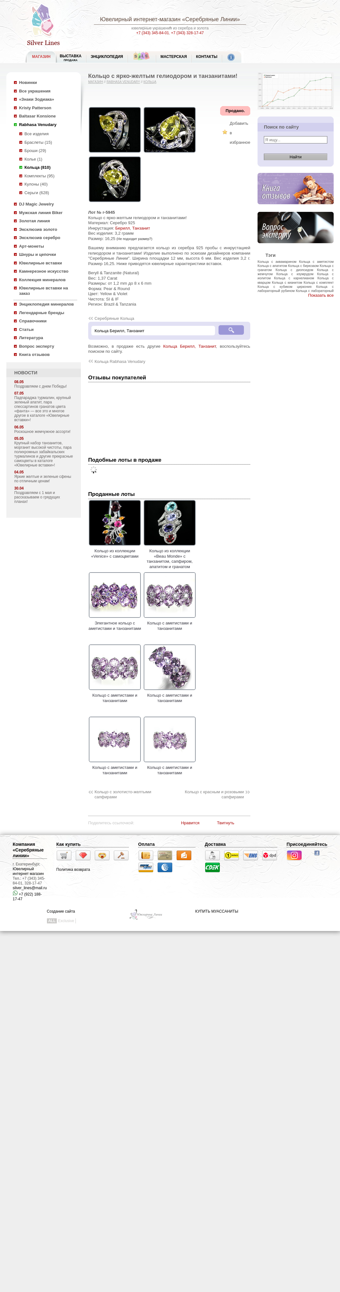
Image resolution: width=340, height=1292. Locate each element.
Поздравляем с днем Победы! (40, 386)
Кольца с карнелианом (294, 278)
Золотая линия (34, 220)
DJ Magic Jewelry (36, 204)
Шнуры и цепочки (37, 254)
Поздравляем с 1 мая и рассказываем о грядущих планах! (37, 497)
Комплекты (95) (39, 176)
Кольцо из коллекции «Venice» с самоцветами (115, 551)
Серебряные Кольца (114, 318)
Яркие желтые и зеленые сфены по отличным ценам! (42, 478)
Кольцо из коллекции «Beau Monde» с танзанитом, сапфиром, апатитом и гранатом (170, 556)
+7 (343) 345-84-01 (152, 33)
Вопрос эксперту (36, 346)
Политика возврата (73, 869)
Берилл (122, 228)
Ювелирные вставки (40, 263)
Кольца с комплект (319, 282)
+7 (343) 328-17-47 (187, 33)
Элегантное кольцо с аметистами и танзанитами (114, 623)
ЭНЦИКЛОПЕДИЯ (107, 56)
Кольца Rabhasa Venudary (120, 361)
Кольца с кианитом (287, 282)
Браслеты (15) (38, 142)
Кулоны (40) (36, 184)
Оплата (146, 844)
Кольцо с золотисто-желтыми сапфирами (123, 794)
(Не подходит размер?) (134, 239)
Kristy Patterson (35, 107)
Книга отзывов (34, 354)
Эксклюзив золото (38, 229)
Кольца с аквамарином (277, 261)
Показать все (321, 295)
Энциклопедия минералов (46, 304)
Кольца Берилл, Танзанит (189, 346)
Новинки (28, 82)
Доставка (215, 844)
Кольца (149, 82)
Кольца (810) (37, 167)
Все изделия (36, 133)
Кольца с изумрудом (294, 274)
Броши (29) (35, 150)
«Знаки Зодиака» (36, 99)
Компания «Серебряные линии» (28, 850)
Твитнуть (225, 822)
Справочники (33, 321)
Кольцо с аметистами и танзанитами (170, 623)
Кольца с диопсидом (294, 270)
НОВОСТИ (25, 372)
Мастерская (173, 56)
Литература (31, 337)
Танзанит (141, 228)
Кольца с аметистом (316, 261)
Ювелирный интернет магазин (28, 871)
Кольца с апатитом (272, 266)
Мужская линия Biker (40, 212)
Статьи (26, 329)
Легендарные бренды (41, 312)
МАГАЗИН (41, 56)
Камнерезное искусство (44, 271)
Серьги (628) (36, 192)
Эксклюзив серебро (39, 237)
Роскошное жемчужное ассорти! (42, 431)
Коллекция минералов (42, 279)
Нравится (190, 822)
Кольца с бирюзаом (303, 266)
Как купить (68, 844)
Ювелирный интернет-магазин (140, 19)
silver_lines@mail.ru (30, 888)
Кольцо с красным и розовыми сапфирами (214, 794)
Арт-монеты (31, 246)
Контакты (206, 56)
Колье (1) (33, 159)
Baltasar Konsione (37, 116)
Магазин (95, 82)
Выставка (71, 58)
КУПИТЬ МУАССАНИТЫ (216, 911)
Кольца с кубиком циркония (284, 286)
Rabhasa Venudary (37, 124)
